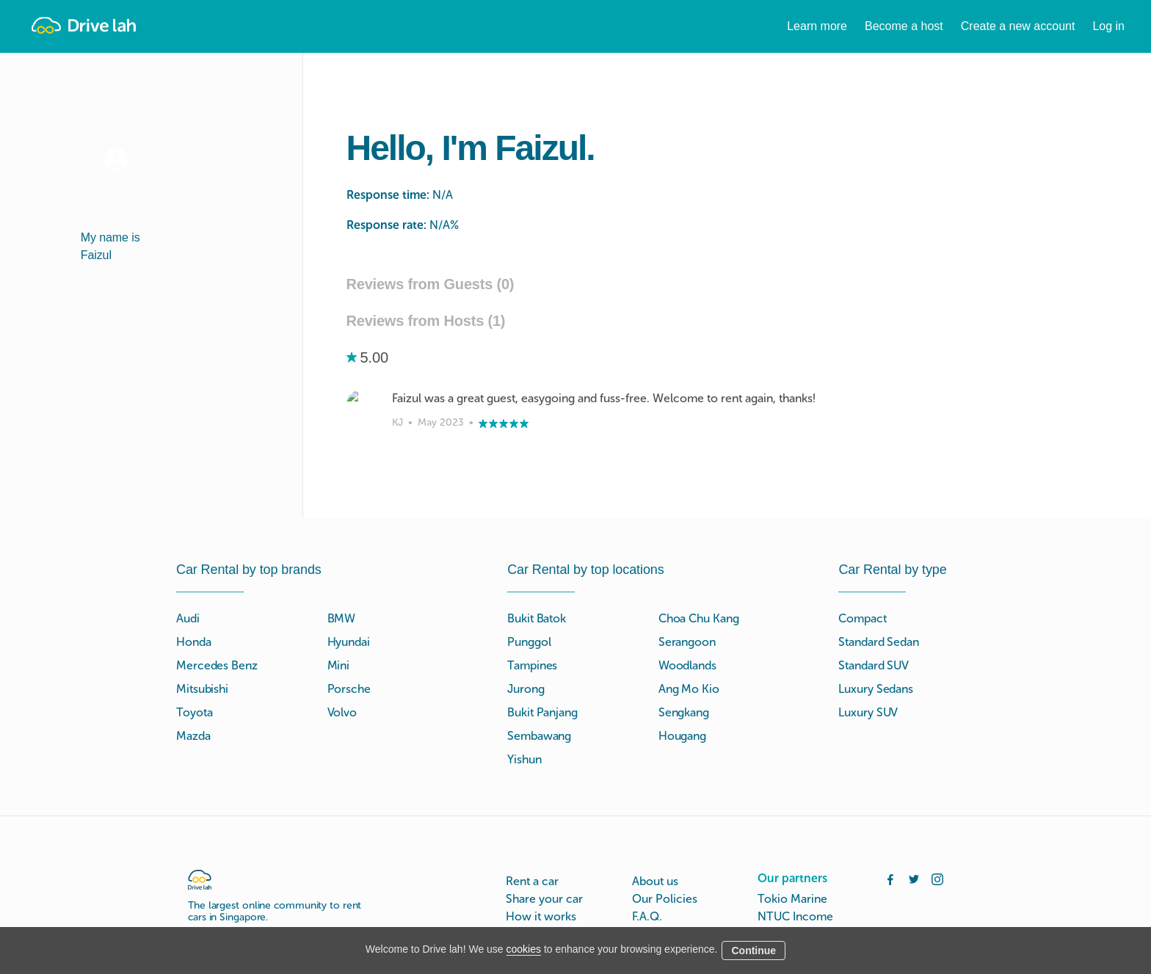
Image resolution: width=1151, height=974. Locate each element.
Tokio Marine (792, 838)
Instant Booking (546, 908)
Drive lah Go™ (544, 891)
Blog (644, 926)
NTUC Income (795, 855)
